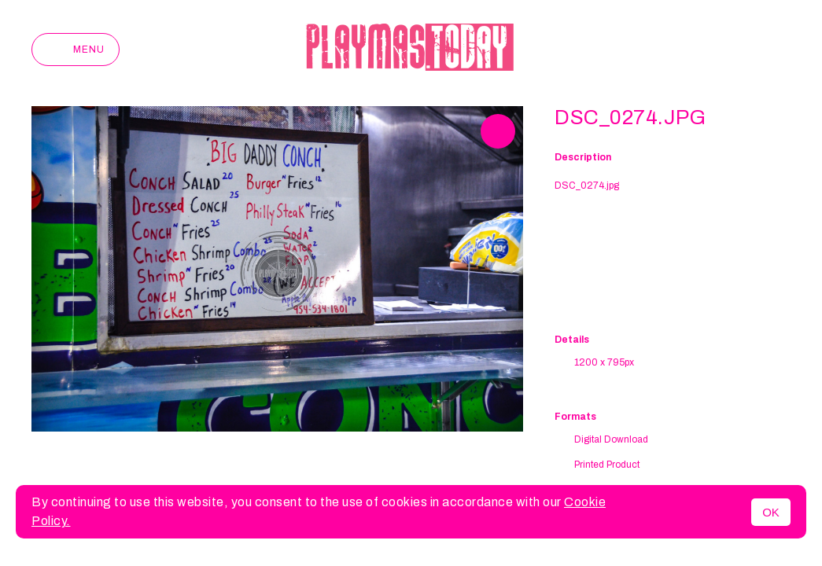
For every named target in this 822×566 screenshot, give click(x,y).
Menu (75, 49)
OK (771, 512)
